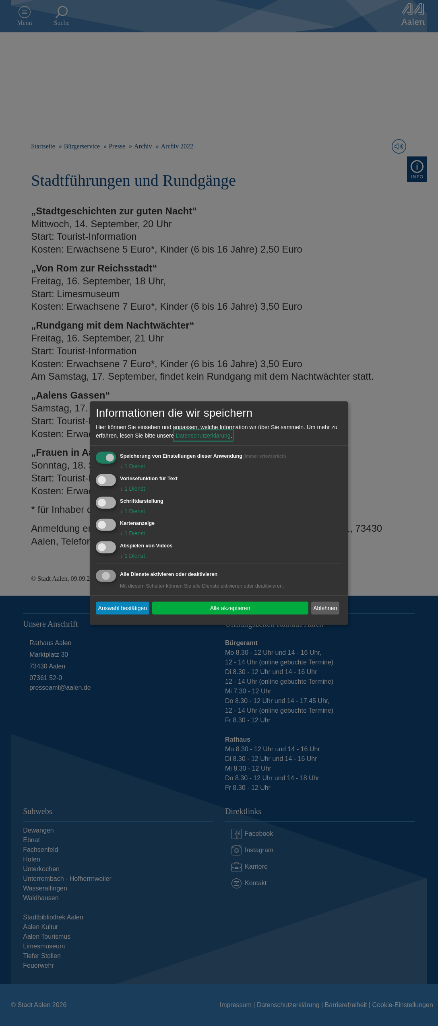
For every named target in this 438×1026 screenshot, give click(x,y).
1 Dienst (132, 466)
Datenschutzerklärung (203, 435)
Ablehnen (325, 607)
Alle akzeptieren (230, 607)
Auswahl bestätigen (122, 607)
